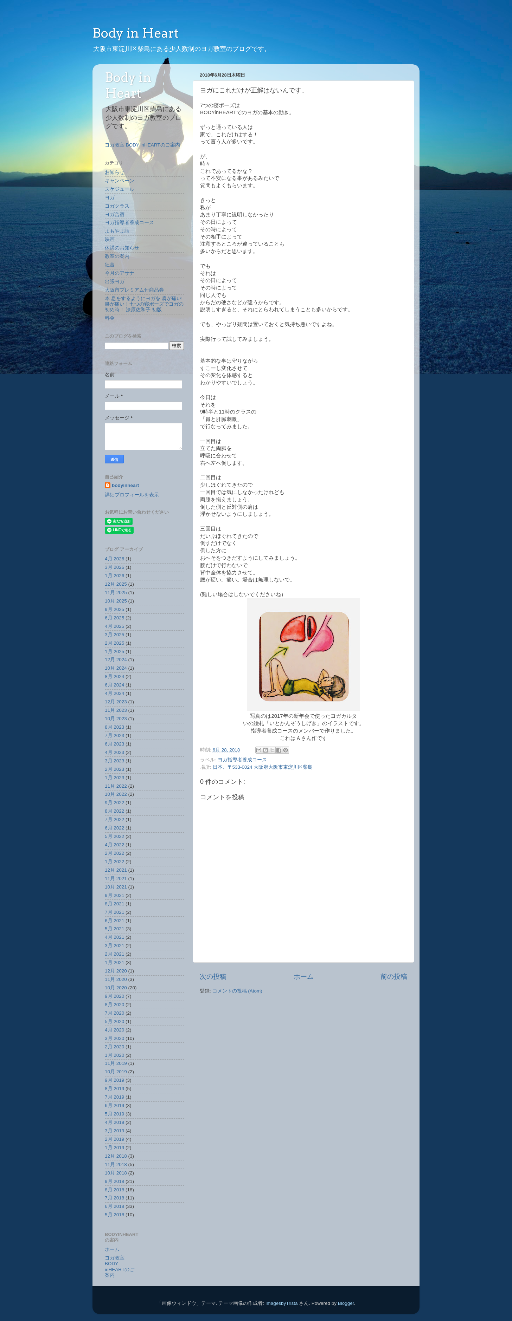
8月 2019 (114, 1088)
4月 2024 (114, 693)
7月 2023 (114, 735)
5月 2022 (114, 836)
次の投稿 (213, 976)
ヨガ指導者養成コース (242, 759)
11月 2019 (116, 1063)
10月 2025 (116, 601)
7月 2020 (114, 1013)
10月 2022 (116, 794)
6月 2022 (114, 828)
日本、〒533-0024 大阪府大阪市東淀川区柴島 (263, 767)
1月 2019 (114, 1147)
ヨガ (110, 197)
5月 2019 (114, 1114)
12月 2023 (116, 701)
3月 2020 (114, 1038)
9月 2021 (114, 895)
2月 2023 (114, 769)
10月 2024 (116, 668)
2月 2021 (114, 954)
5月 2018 (114, 1214)
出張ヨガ (114, 281)
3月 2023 (114, 760)
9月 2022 (114, 802)
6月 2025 (114, 617)
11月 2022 (116, 786)
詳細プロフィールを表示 (132, 494)
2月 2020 (114, 1046)
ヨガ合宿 (114, 214)
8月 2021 (114, 903)
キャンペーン (119, 180)
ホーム (304, 976)
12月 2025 (116, 584)
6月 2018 (114, 1206)
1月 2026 (114, 575)
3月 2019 (114, 1130)
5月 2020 (114, 1021)
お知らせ (114, 172)
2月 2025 (114, 643)
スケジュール (119, 189)
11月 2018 (116, 1164)
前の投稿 (393, 976)
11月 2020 (116, 979)
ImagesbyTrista (281, 1303)
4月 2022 (114, 844)
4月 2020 (114, 1030)
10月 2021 (116, 887)
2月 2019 (114, 1139)
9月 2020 (114, 996)
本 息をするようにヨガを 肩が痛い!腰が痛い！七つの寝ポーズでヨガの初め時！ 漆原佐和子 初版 (144, 304)
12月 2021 (116, 870)
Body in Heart (135, 33)
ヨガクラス (117, 206)
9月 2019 (114, 1080)
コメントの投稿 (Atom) (237, 991)
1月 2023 (114, 777)
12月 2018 (116, 1156)
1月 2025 (114, 651)
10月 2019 (116, 1071)
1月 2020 (114, 1055)
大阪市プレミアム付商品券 (134, 290)
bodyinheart (125, 485)
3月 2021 (114, 945)
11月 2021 (116, 878)
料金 (110, 318)
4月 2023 (114, 752)
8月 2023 (114, 727)
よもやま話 (117, 231)
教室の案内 (117, 256)
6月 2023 (114, 744)
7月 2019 (114, 1097)
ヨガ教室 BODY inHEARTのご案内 (142, 145)
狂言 (110, 264)
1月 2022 (114, 861)
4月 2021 (114, 937)
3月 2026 (114, 567)
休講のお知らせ (122, 247)
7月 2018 (114, 1197)
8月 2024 (114, 676)
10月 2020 (116, 987)
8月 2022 (114, 811)
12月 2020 (116, 971)
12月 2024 (116, 659)
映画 (110, 239)
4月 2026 (114, 558)
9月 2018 (114, 1181)
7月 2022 (114, 819)
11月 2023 (116, 710)
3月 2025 (114, 634)
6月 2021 (114, 920)
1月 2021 (114, 962)
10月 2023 (116, 718)
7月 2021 (114, 912)
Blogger (346, 1303)
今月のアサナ (119, 273)
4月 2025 (114, 626)
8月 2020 (114, 1004)
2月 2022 (114, 853)
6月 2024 (114, 685)
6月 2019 (114, 1105)
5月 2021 (114, 928)
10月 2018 (116, 1173)
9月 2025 (114, 609)
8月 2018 (114, 1189)
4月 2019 (114, 1122)
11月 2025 (116, 592)
